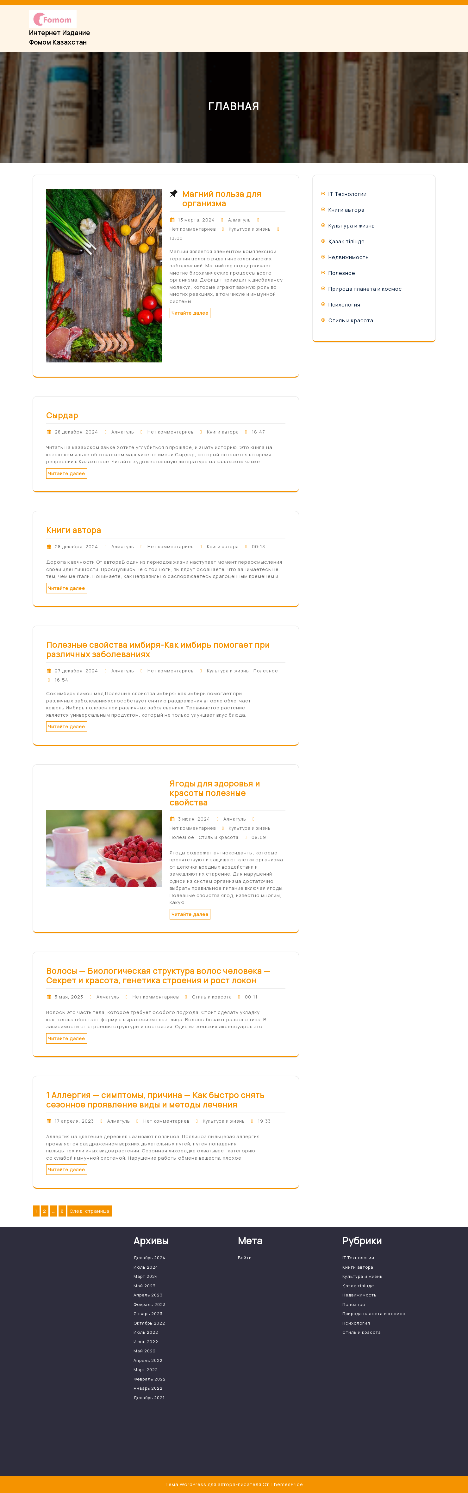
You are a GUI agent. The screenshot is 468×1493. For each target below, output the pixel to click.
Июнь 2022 (146, 1341)
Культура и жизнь (250, 229)
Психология (344, 304)
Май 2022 (145, 1351)
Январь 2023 (148, 1313)
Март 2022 (146, 1369)
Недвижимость (348, 257)
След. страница (89, 1211)
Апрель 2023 (148, 1295)
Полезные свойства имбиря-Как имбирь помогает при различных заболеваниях (158, 649)
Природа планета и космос (365, 288)
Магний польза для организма (221, 198)
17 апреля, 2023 (74, 1121)
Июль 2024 (146, 1267)
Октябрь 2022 (149, 1323)
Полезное (265, 671)
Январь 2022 (148, 1388)
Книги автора (223, 432)
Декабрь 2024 (149, 1257)
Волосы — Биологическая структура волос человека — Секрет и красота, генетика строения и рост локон (158, 975)
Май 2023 (145, 1286)
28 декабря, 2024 (76, 432)
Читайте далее (190, 313)
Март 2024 (146, 1276)
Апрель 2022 (148, 1360)
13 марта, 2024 (196, 220)
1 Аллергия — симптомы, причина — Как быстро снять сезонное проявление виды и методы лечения (155, 1099)
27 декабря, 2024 (76, 671)
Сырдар (62, 415)
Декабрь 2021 (149, 1397)
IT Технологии (347, 194)
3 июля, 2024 (194, 819)
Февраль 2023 (150, 1304)
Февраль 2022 (150, 1379)
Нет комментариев (193, 229)
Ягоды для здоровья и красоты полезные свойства (215, 793)
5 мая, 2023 (69, 997)
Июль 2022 (146, 1332)
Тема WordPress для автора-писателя (213, 1484)
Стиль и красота (219, 837)
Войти (245, 1257)
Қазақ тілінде (346, 241)
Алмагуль (239, 220)
